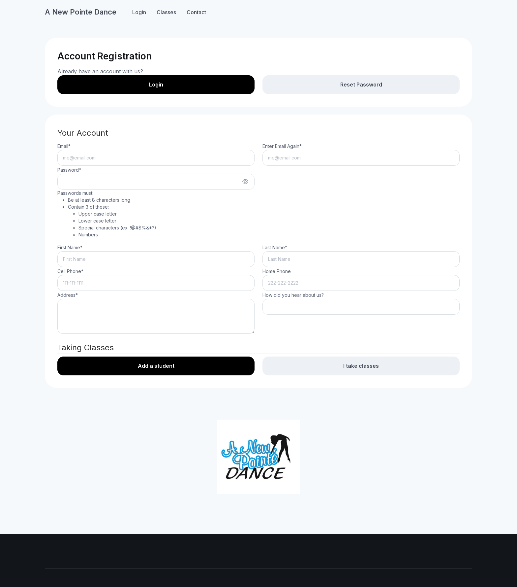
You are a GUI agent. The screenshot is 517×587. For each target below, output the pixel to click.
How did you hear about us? (293, 295)
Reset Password (361, 84)
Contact (196, 12)
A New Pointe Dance (80, 12)
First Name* (69, 247)
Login (139, 12)
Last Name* (274, 247)
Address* (67, 295)
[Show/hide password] (245, 182)
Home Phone (276, 271)
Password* (69, 170)
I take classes (361, 366)
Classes (166, 12)
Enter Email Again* (282, 146)
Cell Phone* (70, 271)
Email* (64, 146)
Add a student (156, 366)
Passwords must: (106, 214)
